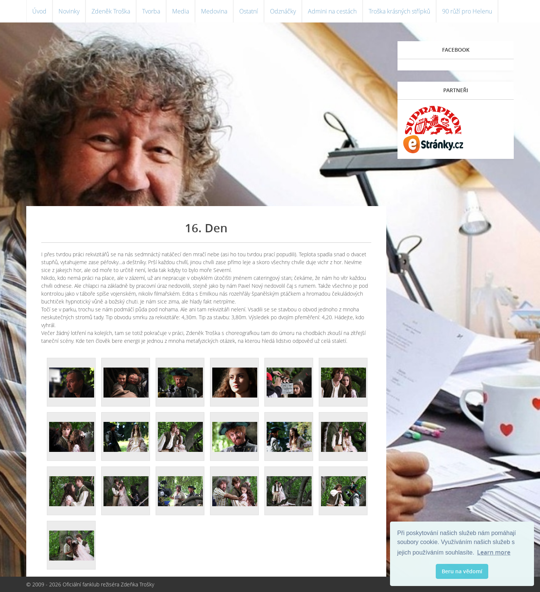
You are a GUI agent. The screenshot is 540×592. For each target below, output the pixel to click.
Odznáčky (283, 11)
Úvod (39, 11)
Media (180, 11)
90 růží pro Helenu (467, 11)
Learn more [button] (493, 552)
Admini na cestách (332, 11)
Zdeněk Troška (111, 11)
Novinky (69, 11)
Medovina (214, 11)
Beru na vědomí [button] (462, 571)
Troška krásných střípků (399, 11)
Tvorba (151, 11)
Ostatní (248, 11)
